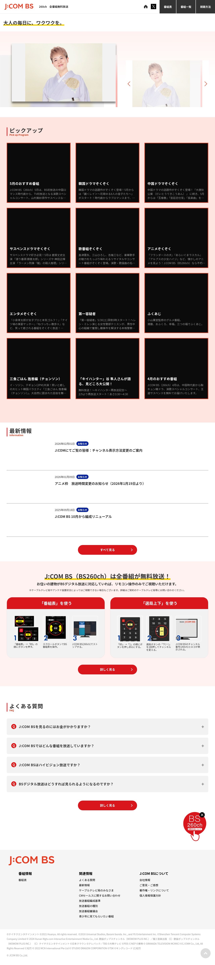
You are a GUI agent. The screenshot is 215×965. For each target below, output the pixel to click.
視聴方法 (205, 7)
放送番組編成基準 (89, 900)
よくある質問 (87, 880)
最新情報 (84, 885)
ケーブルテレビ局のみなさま (96, 890)
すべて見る (107, 550)
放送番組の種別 (88, 905)
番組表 (168, 7)
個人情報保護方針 (150, 895)
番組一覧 (186, 7)
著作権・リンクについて (154, 890)
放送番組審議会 (88, 911)
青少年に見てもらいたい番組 (96, 916)
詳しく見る (107, 669)
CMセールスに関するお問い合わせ (99, 895)
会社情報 (144, 880)
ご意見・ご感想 (148, 885)
